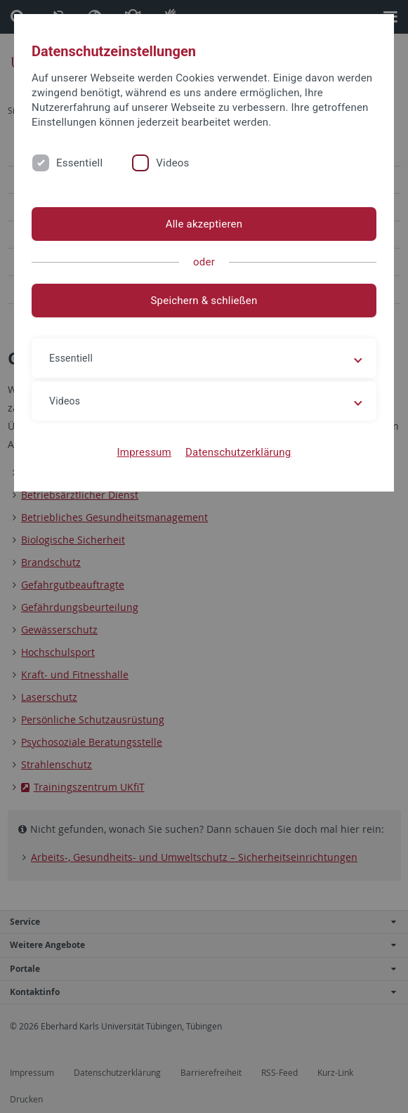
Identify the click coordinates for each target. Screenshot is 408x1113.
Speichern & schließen (203, 300)
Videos (172, 163)
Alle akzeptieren (204, 224)
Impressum (144, 452)
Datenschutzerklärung (238, 452)
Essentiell (79, 163)
